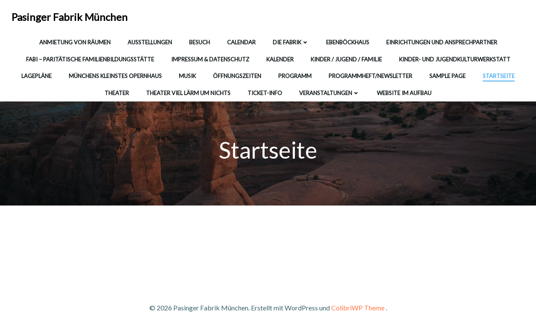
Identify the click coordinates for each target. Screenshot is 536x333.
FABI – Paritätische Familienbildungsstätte (90, 59)
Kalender (280, 59)
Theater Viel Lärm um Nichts (188, 93)
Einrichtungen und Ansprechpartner (441, 42)
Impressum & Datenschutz (210, 59)
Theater (117, 93)
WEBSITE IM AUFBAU (404, 93)
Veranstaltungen (329, 93)
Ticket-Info (265, 93)
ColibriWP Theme (358, 308)
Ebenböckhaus (347, 42)
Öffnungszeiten (237, 75)
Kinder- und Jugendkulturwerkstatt (454, 59)
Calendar (241, 42)
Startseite (499, 75)
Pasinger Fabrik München (70, 17)
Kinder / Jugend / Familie (346, 59)
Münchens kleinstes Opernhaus (115, 75)
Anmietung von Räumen (75, 42)
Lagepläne (36, 75)
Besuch (199, 42)
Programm (295, 75)
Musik (187, 75)
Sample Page (447, 75)
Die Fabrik (291, 42)
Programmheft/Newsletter (370, 75)
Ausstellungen (150, 42)
